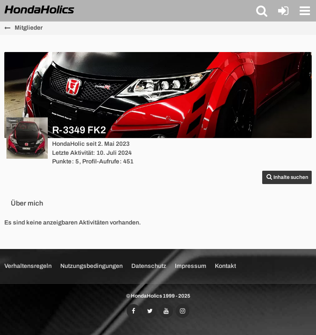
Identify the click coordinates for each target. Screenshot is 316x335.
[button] (261, 10)
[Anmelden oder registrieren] (283, 10)
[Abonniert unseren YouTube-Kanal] (166, 311)
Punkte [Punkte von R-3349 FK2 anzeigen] (61, 161)
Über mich (27, 203)
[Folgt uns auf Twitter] (150, 311)
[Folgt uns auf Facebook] (133, 311)
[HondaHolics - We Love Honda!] (40, 10)
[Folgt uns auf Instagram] (182, 311)
